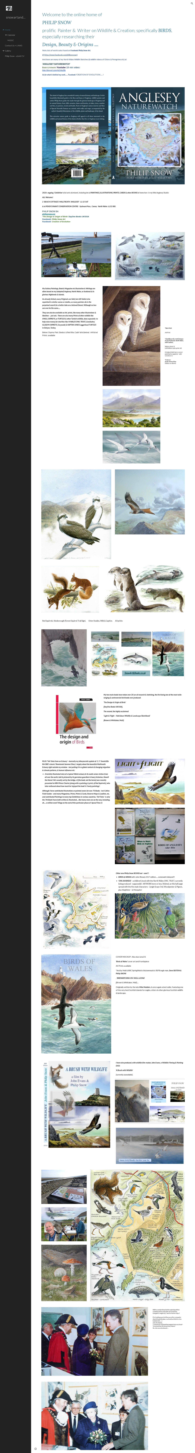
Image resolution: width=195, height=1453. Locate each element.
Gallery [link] (8, 50)
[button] (192, 3)
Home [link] (7, 30)
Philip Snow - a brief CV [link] (14, 56)
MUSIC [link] (10, 40)
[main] (113, 43)
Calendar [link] (11, 35)
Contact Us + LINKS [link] (13, 45)
